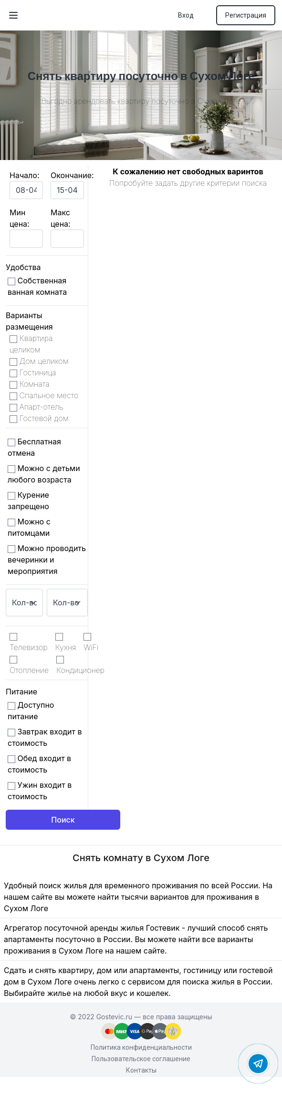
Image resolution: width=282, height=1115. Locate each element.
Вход (186, 15)
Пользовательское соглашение (141, 1059)
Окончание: (72, 175)
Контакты (141, 1070)
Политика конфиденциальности (141, 1047)
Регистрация (245, 15)
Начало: (25, 175)
